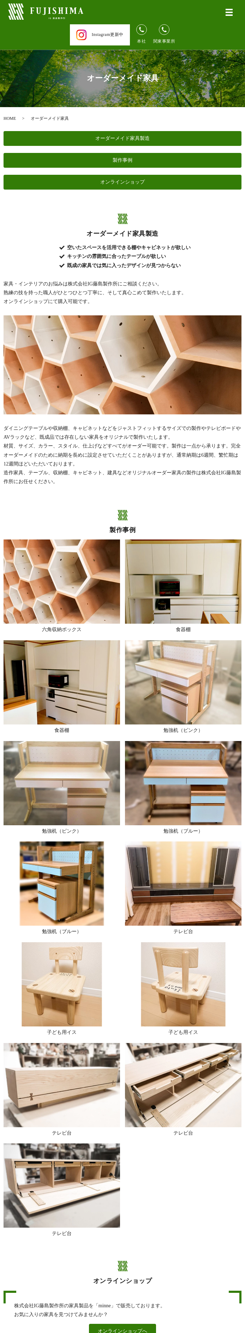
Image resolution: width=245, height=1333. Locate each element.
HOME (10, 118)
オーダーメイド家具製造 (122, 138)
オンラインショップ (122, 182)
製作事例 (122, 160)
